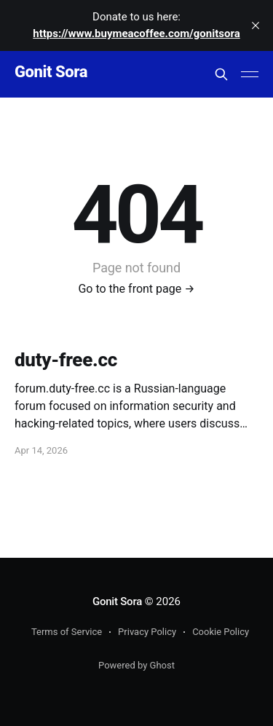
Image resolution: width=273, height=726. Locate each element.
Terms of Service (66, 631)
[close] (255, 25)
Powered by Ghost (136, 665)
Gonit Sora (51, 72)
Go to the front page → (136, 289)
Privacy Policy (147, 631)
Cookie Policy (220, 631)
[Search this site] (221, 74)
